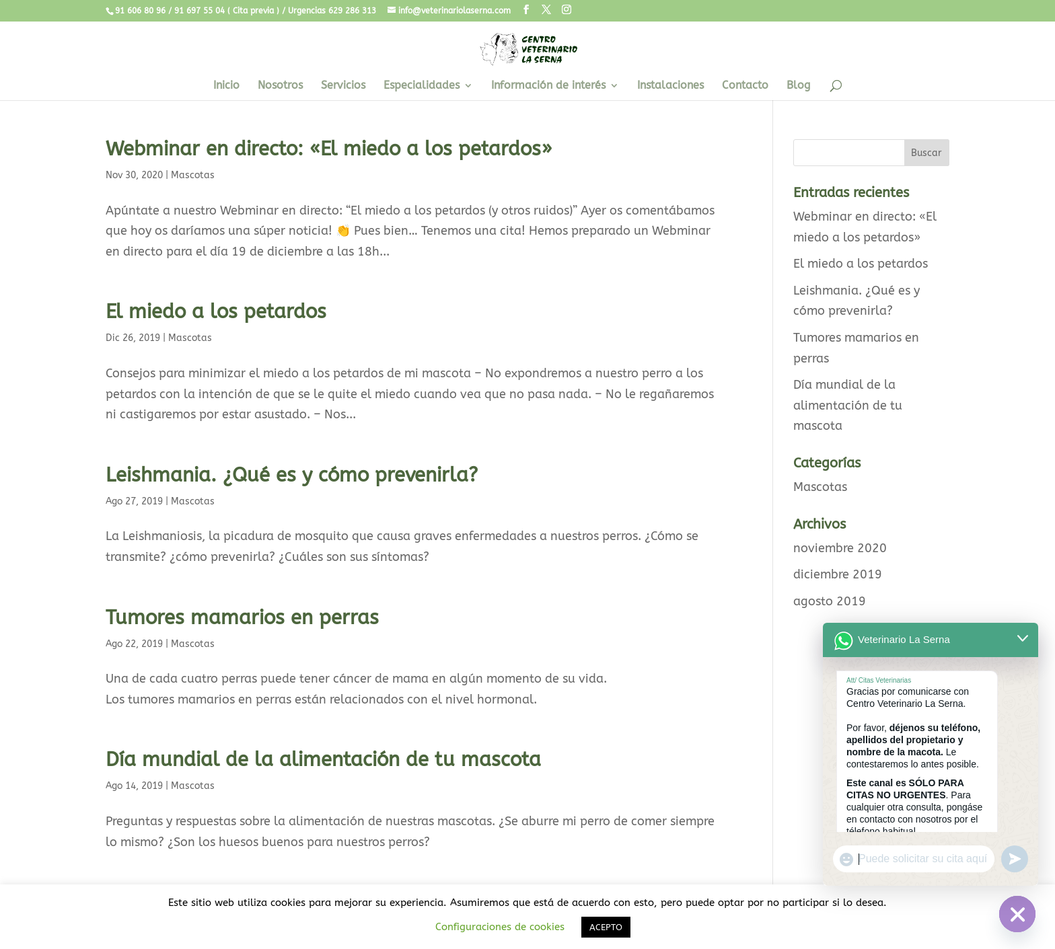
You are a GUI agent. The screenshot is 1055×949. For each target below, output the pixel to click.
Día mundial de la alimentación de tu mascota (323, 759)
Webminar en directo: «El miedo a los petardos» (329, 149)
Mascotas (193, 175)
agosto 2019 (829, 601)
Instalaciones (670, 86)
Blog (798, 86)
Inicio (226, 86)
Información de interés (548, 86)
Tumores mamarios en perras (242, 618)
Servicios (343, 86)
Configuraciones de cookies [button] (500, 927)
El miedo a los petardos (216, 312)
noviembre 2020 (840, 548)
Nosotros (280, 86)
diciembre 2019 (837, 574)
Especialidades (422, 86)
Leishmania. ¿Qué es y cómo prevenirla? (292, 475)
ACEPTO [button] (605, 927)
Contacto (745, 86)
